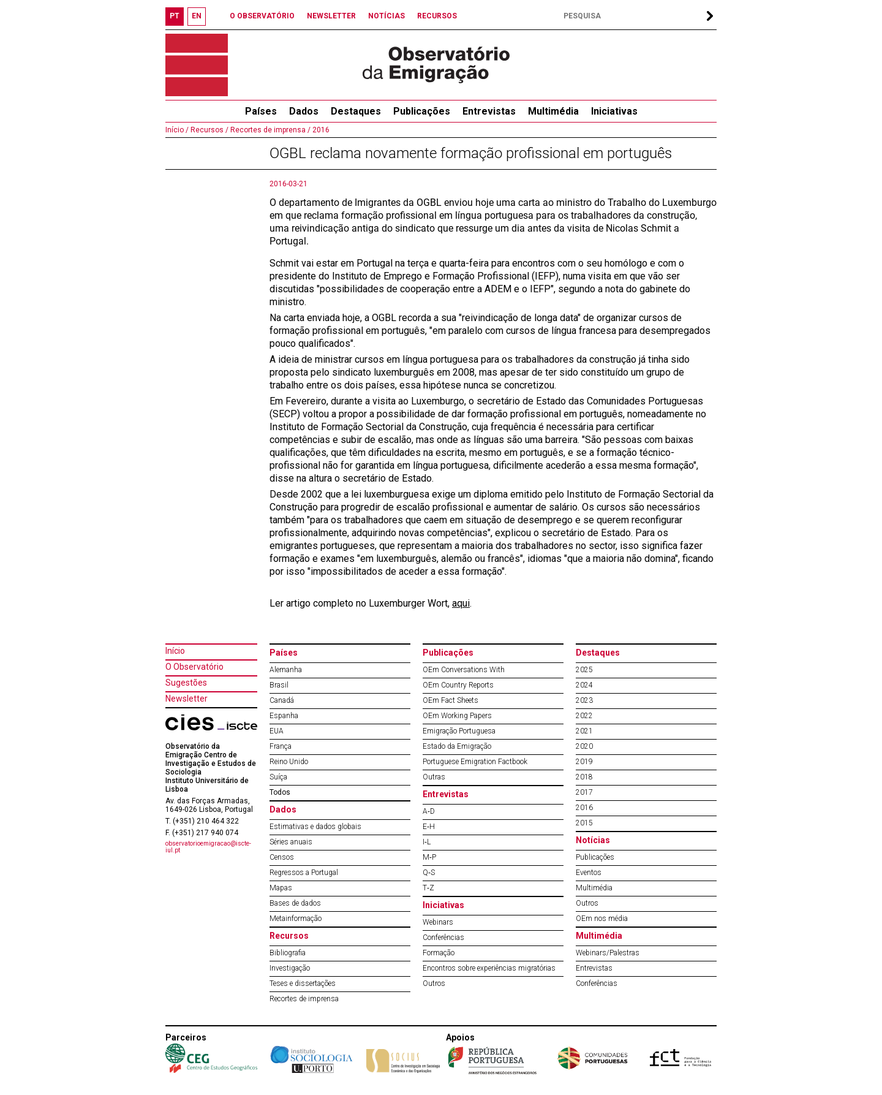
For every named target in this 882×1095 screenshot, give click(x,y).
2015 (584, 823)
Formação (438, 953)
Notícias (593, 840)
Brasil (279, 685)
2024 (584, 685)
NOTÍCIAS (386, 16)
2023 (584, 700)
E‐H (429, 826)
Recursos (289, 936)
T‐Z (428, 888)
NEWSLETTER (331, 16)
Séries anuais (291, 842)
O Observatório (194, 667)
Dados (303, 111)
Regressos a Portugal (304, 872)
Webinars (438, 922)
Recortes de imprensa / (269, 130)
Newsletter (186, 698)
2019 (584, 761)
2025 (584, 669)
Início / (177, 130)
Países (284, 652)
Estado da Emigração (457, 746)
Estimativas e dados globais (315, 826)
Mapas (281, 888)
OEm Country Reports (458, 685)
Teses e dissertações (303, 983)
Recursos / (208, 130)
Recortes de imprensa (304, 999)
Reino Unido (289, 761)
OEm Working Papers (457, 715)
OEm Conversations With (464, 669)
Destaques (356, 111)
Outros (434, 983)
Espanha (284, 715)
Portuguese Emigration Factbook (475, 761)
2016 (320, 130)
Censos (282, 857)
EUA (277, 731)
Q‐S (429, 872)
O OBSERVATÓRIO (262, 16)
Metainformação (296, 918)
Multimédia (553, 111)
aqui (461, 603)
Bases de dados (295, 903)
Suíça (278, 777)
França (281, 746)
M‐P (429, 857)
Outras (434, 777)
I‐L (427, 842)
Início (175, 651)
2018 (584, 777)
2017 (584, 792)
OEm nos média (602, 918)
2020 (584, 746)
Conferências (443, 937)
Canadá (282, 700)
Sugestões (186, 683)
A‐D (429, 811)
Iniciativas (614, 111)
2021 (584, 731)
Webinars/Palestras (607, 953)
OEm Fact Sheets (450, 700)
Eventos (588, 872)
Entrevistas (489, 111)
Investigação (290, 968)
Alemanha (286, 669)
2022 (584, 715)
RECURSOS (437, 16)
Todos (280, 792)
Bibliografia (288, 953)
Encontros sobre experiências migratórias (489, 968)
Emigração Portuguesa (459, 731)
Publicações (421, 111)
